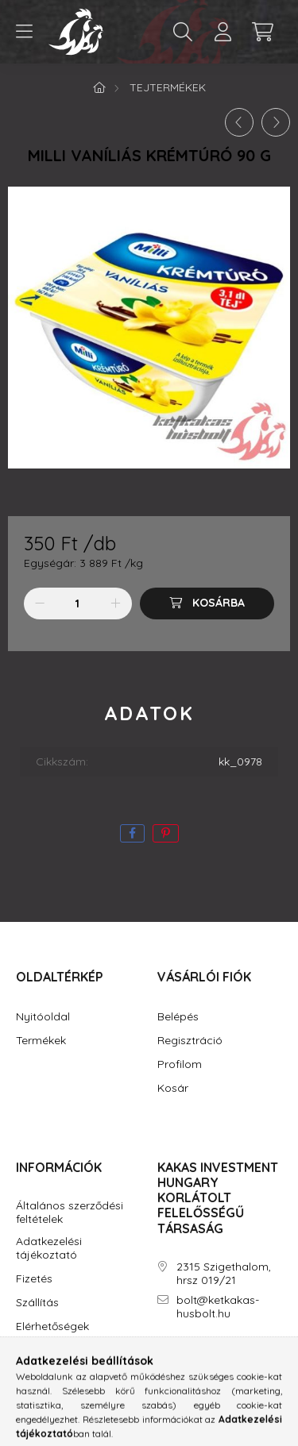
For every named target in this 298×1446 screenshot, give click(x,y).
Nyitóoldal (43, 1017)
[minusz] (40, 603)
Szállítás (37, 1302)
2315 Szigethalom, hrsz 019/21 (223, 1273)
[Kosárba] (207, 603)
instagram (192, 1359)
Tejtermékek (168, 87)
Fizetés (34, 1279)
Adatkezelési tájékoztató (49, 1248)
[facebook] (132, 833)
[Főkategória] (99, 87)
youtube (224, 1359)
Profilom (179, 1064)
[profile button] (222, 32)
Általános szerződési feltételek (69, 1212)
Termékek (41, 1040)
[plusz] (116, 603)
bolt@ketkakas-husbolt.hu (217, 1307)
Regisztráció (190, 1040)
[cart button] (262, 32)
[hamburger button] (24, 32)
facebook (160, 1359)
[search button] (183, 32)
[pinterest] (166, 833)
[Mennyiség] (77, 603)
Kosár (172, 1088)
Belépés (178, 1017)
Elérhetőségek (52, 1326)
